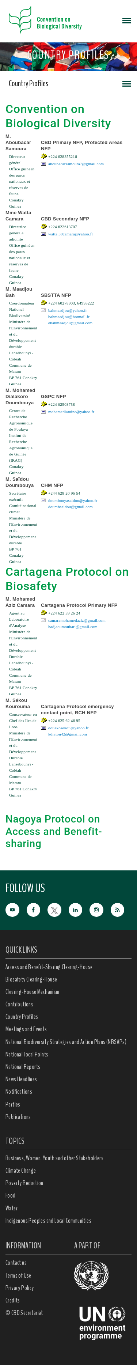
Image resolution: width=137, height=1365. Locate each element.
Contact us (16, 1262)
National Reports (22, 1066)
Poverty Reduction (24, 1183)
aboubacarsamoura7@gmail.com (76, 164)
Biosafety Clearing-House (31, 979)
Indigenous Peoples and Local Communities (48, 1220)
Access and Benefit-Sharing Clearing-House (48, 967)
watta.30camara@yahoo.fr (70, 234)
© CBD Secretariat (24, 1312)
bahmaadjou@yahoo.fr (67, 310)
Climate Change (20, 1170)
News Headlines (21, 1079)
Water (11, 1208)
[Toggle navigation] (126, 20)
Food (10, 1195)
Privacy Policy (19, 1287)
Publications (18, 1116)
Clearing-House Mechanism (32, 991)
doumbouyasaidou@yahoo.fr (72, 500)
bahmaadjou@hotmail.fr (69, 316)
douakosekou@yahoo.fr (68, 728)
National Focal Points (26, 1054)
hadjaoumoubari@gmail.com (73, 626)
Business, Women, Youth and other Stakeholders (54, 1158)
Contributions (19, 1004)
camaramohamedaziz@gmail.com (77, 620)
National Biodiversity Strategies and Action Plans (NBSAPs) (65, 1041)
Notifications (18, 1091)
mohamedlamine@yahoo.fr (71, 411)
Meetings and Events (26, 1029)
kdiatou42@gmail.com (67, 734)
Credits (12, 1300)
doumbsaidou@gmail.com (70, 506)
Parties (12, 1104)
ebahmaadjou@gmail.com (70, 323)
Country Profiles (28, 83)
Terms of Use (18, 1275)
